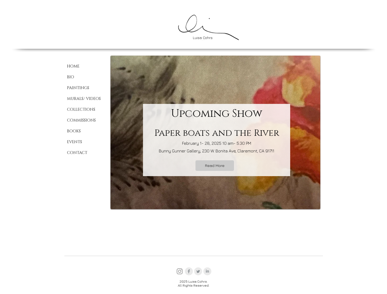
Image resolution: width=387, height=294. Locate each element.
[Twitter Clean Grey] (198, 271)
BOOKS (74, 131)
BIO (70, 77)
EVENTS (74, 142)
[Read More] (214, 165)
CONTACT (77, 153)
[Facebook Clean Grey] (189, 271)
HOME (73, 66)
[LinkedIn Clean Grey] (207, 271)
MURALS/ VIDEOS (84, 99)
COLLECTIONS (81, 109)
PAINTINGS (78, 88)
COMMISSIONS (81, 120)
